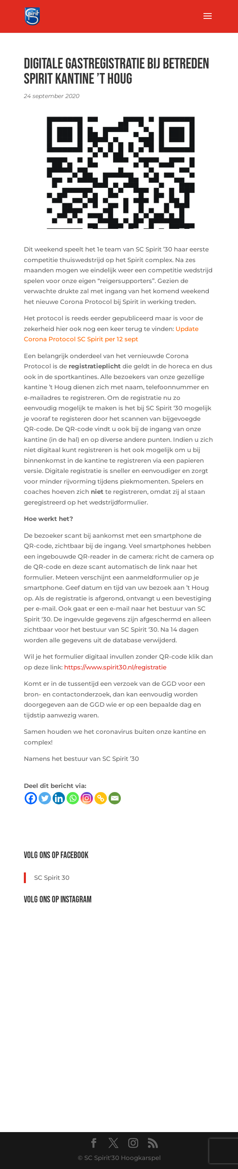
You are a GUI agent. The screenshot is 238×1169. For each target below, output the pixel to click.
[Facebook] (31, 798)
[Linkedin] (59, 798)
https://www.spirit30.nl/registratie (115, 667)
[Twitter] (45, 798)
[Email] (115, 798)
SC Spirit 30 (51, 877)
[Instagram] (87, 798)
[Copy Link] (101, 798)
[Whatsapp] (73, 798)
